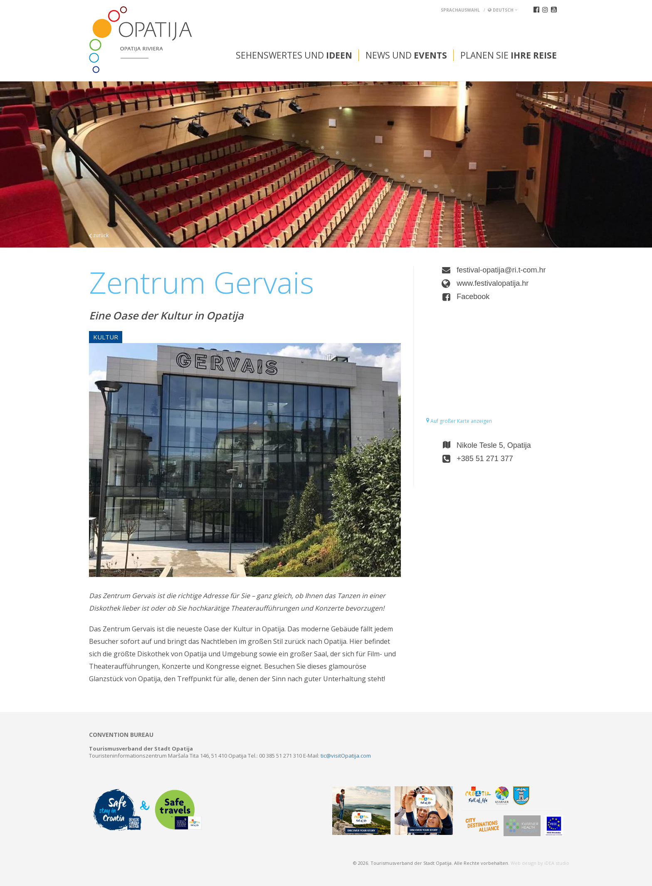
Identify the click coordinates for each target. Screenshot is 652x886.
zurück (99, 235)
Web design (523, 863)
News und (406, 55)
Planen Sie (508, 55)
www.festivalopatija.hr (493, 283)
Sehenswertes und (294, 55)
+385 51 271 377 (485, 458)
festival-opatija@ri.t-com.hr (501, 270)
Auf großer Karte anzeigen (459, 421)
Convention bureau (121, 735)
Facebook (473, 296)
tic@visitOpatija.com (346, 755)
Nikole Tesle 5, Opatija (494, 445)
